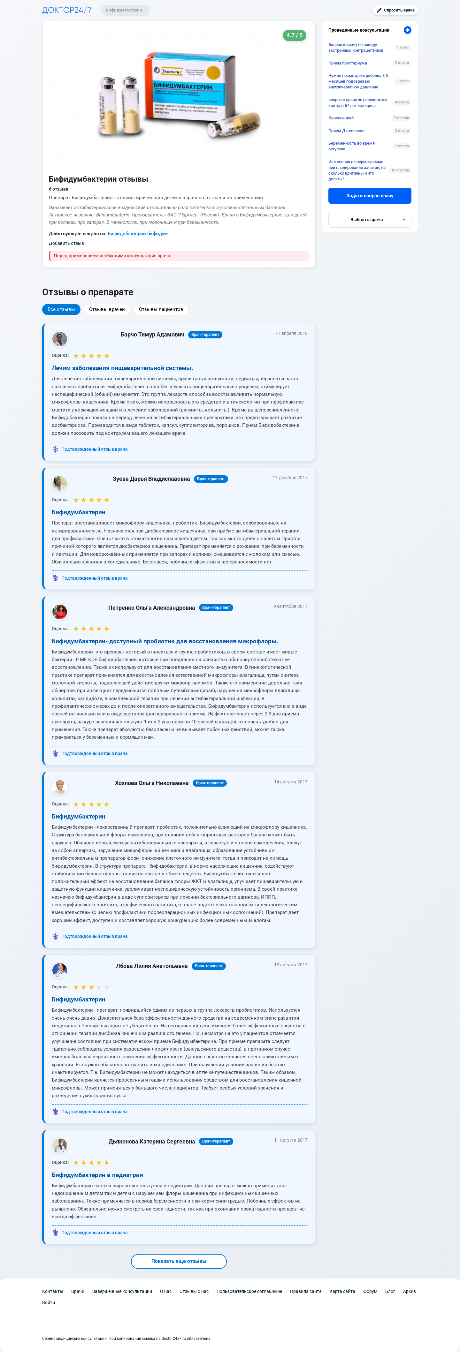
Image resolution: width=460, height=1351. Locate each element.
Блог (390, 1291)
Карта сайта (342, 1291)
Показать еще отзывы (178, 1261)
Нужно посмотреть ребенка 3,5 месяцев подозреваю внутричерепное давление (358, 81)
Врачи (77, 1291)
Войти (48, 1302)
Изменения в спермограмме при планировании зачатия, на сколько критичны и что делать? (357, 170)
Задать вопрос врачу (370, 196)
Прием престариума (347, 63)
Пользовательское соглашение (249, 1291)
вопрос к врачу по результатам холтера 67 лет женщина (357, 102)
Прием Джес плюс (346, 130)
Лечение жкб (341, 118)
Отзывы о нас (194, 1291)
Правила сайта (306, 1291)
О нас (166, 1291)
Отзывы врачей (107, 309)
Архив (409, 1291)
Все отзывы (61, 309)
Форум (370, 1291)
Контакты (52, 1291)
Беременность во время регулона (351, 146)
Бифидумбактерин (124, 10)
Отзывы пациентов (161, 309)
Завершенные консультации (122, 1291)
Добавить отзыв (66, 243)
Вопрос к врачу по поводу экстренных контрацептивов (355, 47)
